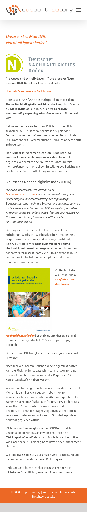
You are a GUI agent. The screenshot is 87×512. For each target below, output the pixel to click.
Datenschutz (67, 492)
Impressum (50, 492)
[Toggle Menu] (78, 10)
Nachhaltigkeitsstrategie (21, 194)
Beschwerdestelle (43, 496)
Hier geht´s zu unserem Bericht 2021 (29, 91)
